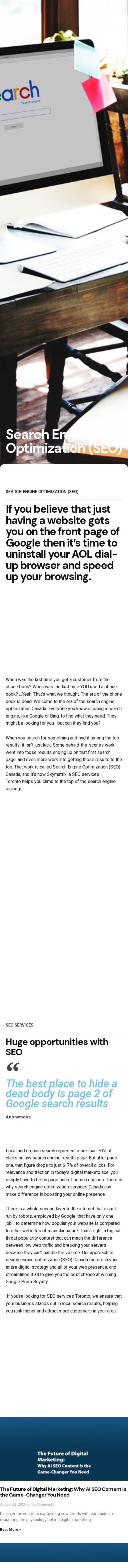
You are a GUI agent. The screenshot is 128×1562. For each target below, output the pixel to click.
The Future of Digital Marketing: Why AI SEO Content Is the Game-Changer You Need (63, 1492)
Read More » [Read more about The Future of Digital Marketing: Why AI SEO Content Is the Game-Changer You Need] (10, 1530)
